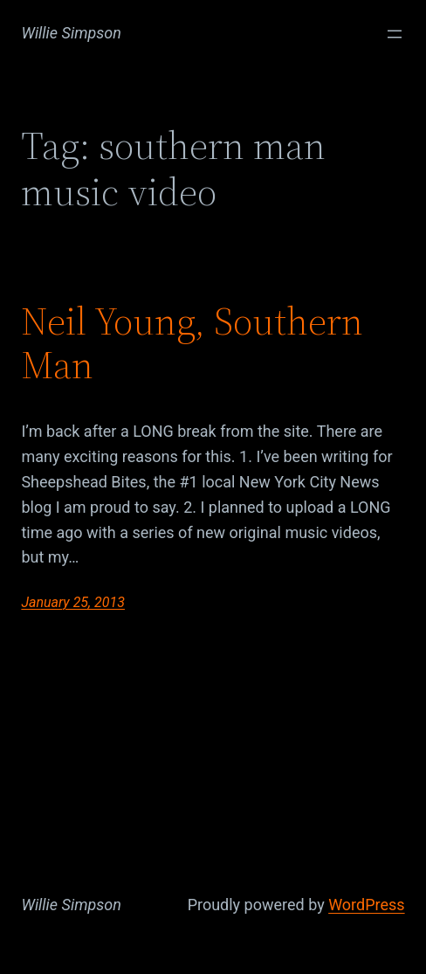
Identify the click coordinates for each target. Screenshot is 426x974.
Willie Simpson (71, 33)
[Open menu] (394, 34)
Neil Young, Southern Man (192, 344)
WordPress (366, 904)
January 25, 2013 (73, 602)
